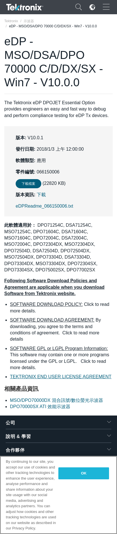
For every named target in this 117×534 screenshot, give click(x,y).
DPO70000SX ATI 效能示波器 (40, 406)
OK (84, 473)
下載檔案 (28, 184)
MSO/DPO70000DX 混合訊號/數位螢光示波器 (56, 400)
